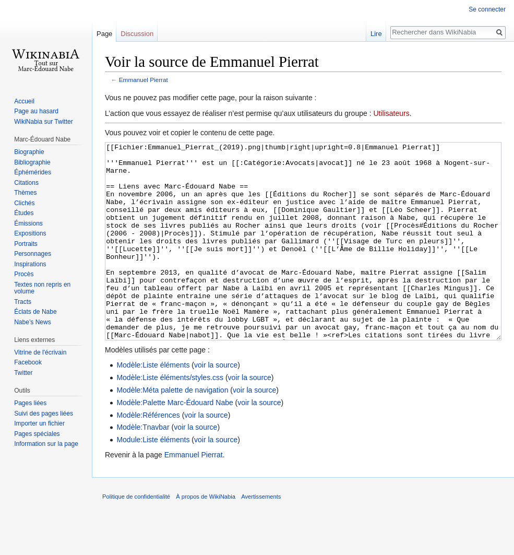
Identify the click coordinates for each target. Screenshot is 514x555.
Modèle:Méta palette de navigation (172, 429)
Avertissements (261, 536)
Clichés (24, 203)
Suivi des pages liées (43, 413)
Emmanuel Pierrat (143, 79)
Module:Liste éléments (152, 479)
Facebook (28, 362)
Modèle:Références (148, 454)
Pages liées (30, 403)
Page (104, 34)
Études (23, 213)
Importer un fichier (39, 423)
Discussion (137, 34)
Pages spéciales (36, 434)
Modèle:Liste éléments (152, 404)
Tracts (22, 301)
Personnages (32, 253)
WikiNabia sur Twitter (43, 121)
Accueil (24, 101)
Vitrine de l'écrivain (40, 352)
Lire (376, 34)
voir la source (215, 404)
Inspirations (30, 264)
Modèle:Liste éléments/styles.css (169, 416)
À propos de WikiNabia (205, 536)
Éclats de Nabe (35, 311)
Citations (26, 182)
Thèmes (25, 192)
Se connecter (487, 9)
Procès (23, 274)
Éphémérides (32, 172)
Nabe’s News (32, 322)
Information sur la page (46, 443)
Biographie (29, 152)
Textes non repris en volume (42, 288)
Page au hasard (36, 111)
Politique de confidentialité (136, 536)
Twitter (23, 372)
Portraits (26, 243)
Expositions (30, 233)
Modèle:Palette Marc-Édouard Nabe (174, 442)
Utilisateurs (391, 113)
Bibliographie (32, 162)
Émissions (28, 223)
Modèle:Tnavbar (142, 466)
